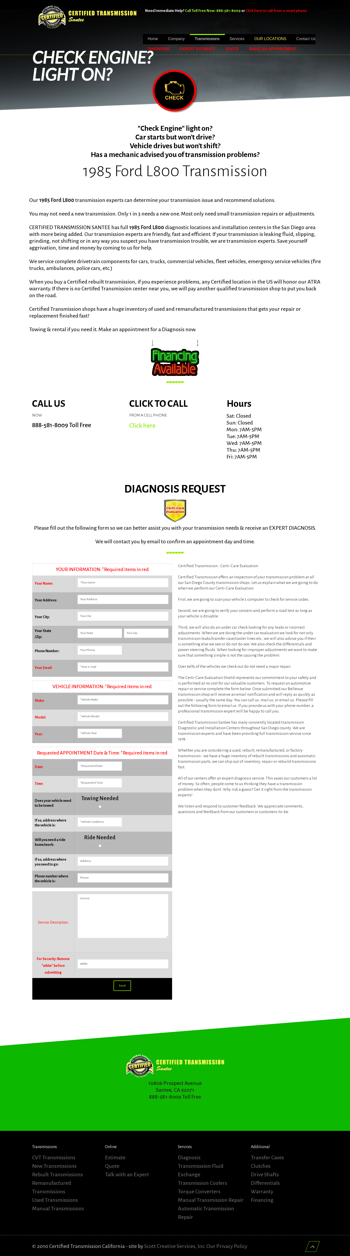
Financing (262, 1200)
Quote (112, 1166)
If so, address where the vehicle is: (50, 822)
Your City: (42, 617)
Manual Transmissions (58, 1209)
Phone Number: (47, 651)
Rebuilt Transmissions (57, 1175)
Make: (40, 700)
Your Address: (46, 600)
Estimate (115, 1158)
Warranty (262, 1192)
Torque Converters (199, 1192)
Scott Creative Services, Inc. (174, 1246)
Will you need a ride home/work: (50, 842)
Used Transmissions (55, 1200)
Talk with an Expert (127, 1175)
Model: (40, 717)
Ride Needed (99, 837)
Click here (142, 425)
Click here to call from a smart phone (276, 11)
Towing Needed (100, 798)
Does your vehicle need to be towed (53, 803)
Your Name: (44, 583)
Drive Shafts (265, 1175)
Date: (39, 767)
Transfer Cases (267, 1158)
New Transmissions (54, 1166)
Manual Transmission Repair (211, 1200)
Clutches (261, 1166)
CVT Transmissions (53, 1158)
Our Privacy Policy (226, 1246)
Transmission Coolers (202, 1183)
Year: (39, 734)
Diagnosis (189, 1158)
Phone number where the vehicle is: (51, 878)
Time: (39, 784)
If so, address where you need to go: (50, 862)
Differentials (265, 1183)
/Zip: (38, 637)
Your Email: (43, 668)
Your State (43, 631)
